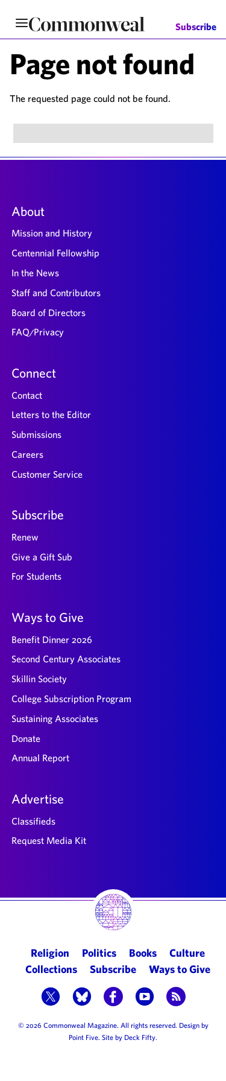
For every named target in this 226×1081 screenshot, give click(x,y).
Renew (25, 536)
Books (143, 952)
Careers (27, 454)
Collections (51, 969)
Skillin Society (39, 678)
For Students (36, 576)
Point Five (83, 1037)
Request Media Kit (48, 840)
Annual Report (40, 757)
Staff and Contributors (56, 292)
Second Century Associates (66, 658)
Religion (50, 952)
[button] (50, 998)
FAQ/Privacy (37, 331)
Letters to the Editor (51, 414)
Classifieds (33, 821)
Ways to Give (47, 617)
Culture (187, 952)
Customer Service (47, 474)
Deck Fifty (139, 1037)
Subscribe (195, 27)
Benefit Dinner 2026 (51, 639)
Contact (26, 395)
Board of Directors (48, 312)
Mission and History (51, 232)
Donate (25, 738)
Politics (99, 952)
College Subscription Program (71, 698)
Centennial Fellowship (55, 252)
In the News (35, 272)
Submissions (36, 434)
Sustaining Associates (54, 718)
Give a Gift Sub (41, 556)
